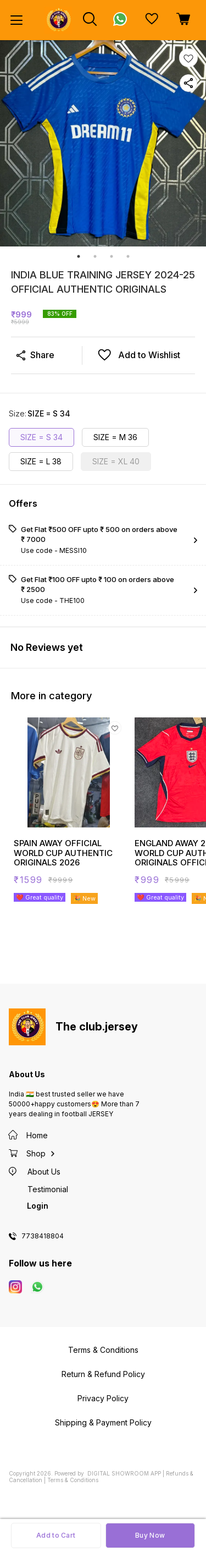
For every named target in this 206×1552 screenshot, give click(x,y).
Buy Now (150, 1535)
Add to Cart (55, 1535)
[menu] (16, 20)
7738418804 (42, 1236)
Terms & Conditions (72, 1480)
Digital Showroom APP (124, 1473)
